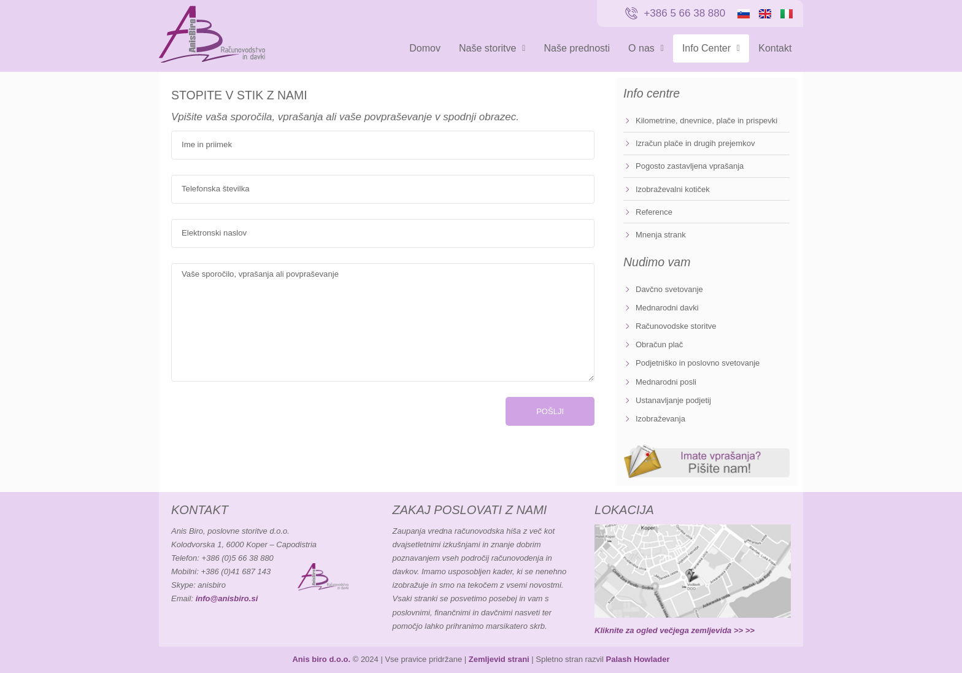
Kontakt (774, 48)
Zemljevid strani (499, 659)
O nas (646, 48)
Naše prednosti (577, 48)
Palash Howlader (637, 659)
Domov (425, 48)
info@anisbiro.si (227, 598)
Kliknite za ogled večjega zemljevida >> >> (675, 630)
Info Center (711, 48)
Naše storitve (492, 48)
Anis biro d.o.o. (321, 659)
